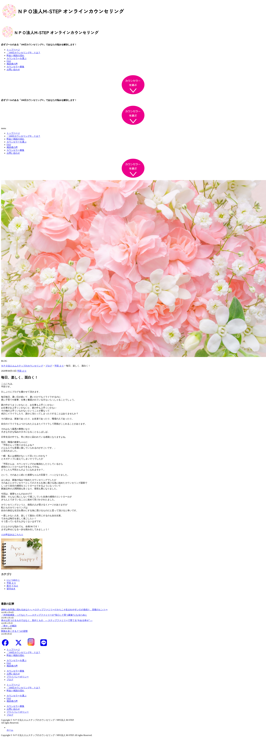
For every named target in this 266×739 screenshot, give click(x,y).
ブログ (10, 679)
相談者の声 (12, 64)
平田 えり (21, 371)
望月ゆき (11, 589)
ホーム (10, 730)
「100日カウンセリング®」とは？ (23, 52)
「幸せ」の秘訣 (9, 626)
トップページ (13, 50)
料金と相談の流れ (15, 55)
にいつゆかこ (13, 580)
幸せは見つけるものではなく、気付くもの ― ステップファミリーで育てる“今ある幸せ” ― (46, 620)
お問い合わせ (13, 69)
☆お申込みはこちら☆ (12, 534)
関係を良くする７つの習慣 (14, 631)
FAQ (9, 61)
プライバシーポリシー (18, 677)
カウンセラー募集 (15, 67)
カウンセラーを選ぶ (16, 58)
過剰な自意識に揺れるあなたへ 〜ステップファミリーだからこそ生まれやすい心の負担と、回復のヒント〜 (54, 609)
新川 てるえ (12, 586)
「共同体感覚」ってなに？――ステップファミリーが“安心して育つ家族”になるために (44, 615)
